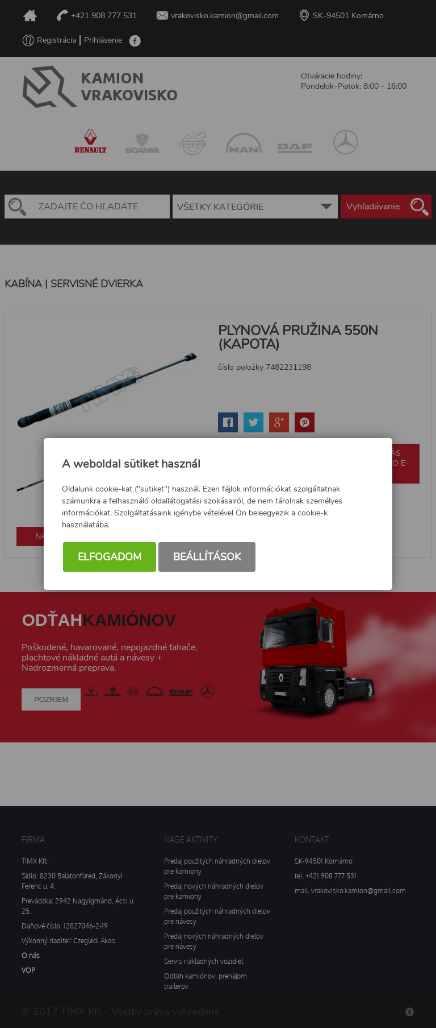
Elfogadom (109, 557)
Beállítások (207, 557)
